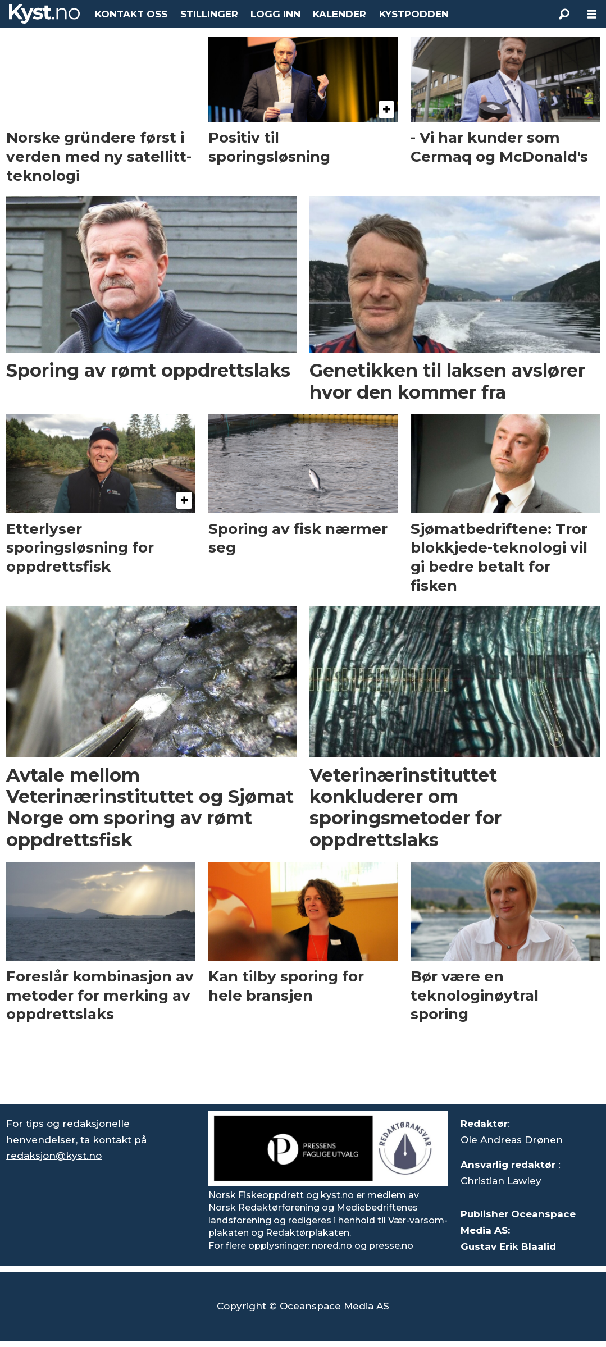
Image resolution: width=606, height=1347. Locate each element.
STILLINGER (209, 14)
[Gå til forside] (44, 14)
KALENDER (339, 14)
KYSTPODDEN (414, 14)
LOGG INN (275, 14)
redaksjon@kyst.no (54, 1155)
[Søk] (564, 14)
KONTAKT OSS (131, 14)
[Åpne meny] (592, 14)
